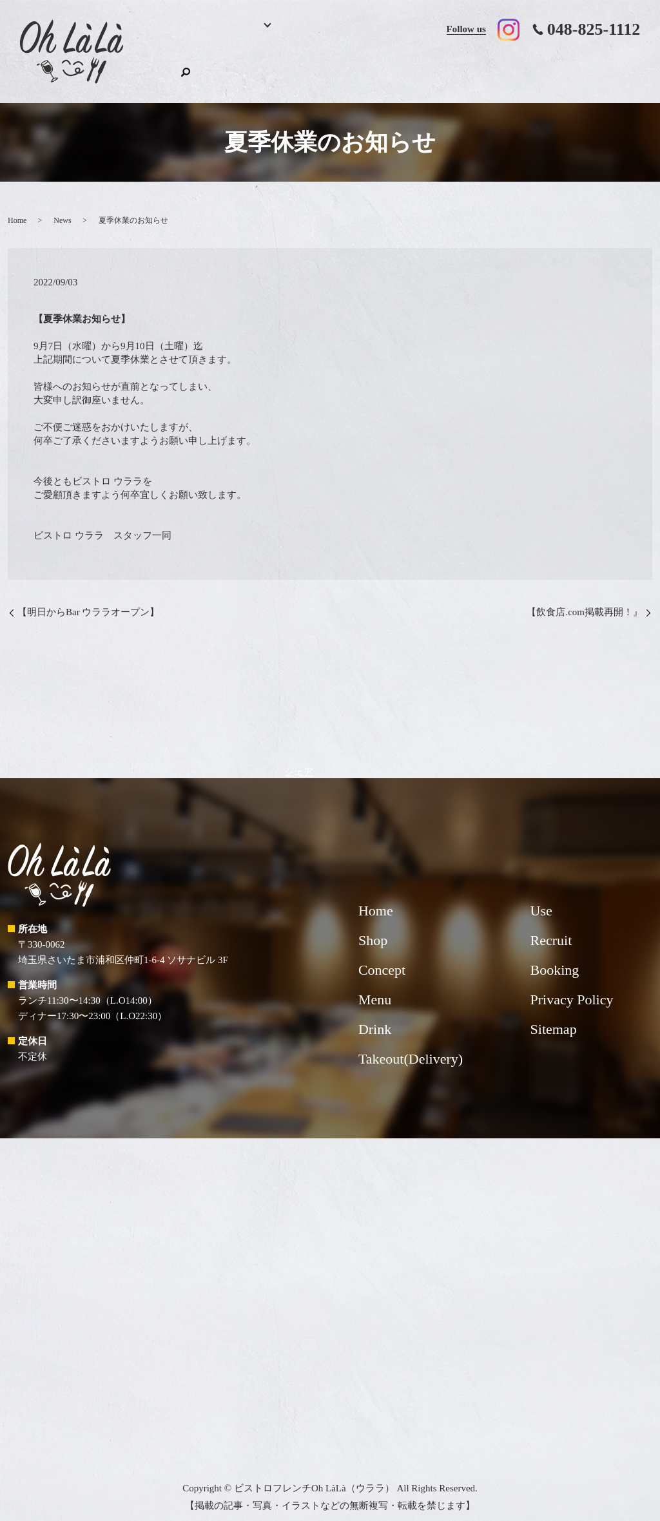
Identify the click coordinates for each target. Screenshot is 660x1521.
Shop (599, 68)
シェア (298, 759)
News (62, 207)
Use (503, 68)
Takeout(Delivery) (427, 68)
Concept (356, 68)
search (630, 66)
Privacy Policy (572, 987)
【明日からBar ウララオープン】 (88, 600)
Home (167, 68)
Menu (254, 68)
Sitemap (553, 1017)
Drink (308, 68)
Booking (209, 68)
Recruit (555, 68)
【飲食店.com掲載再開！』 (585, 600)
